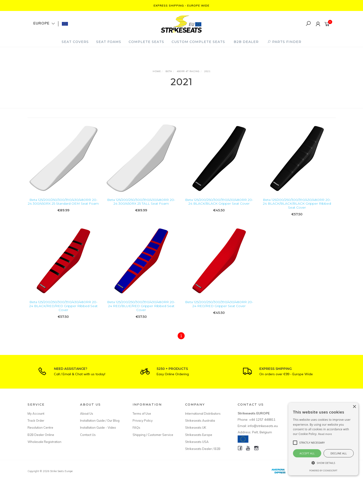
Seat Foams (108, 42)
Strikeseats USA (197, 442)
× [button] (354, 407)
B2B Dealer (246, 42)
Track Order (36, 420)
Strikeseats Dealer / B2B (202, 449)
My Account (36, 413)
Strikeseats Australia (200, 420)
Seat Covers (75, 42)
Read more (325, 434)
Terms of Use (142, 413)
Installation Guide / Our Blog (100, 420)
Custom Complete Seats (198, 42)
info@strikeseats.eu (263, 426)
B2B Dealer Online (41, 435)
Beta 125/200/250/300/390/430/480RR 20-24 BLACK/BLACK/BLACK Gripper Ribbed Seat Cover (297, 204)
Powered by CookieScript (323, 470)
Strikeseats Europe (198, 435)
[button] (323, 463)
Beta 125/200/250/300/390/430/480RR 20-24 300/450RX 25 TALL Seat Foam (141, 202)
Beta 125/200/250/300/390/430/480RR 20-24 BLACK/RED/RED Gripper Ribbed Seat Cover (63, 310)
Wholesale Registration (44, 442)
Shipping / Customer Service (153, 435)
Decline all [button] (339, 453)
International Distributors (203, 413)
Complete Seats (146, 42)
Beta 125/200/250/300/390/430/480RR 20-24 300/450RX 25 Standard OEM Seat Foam (63, 202)
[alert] (323, 439)
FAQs (136, 427)
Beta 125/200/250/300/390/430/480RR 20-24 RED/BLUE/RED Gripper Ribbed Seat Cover (141, 310)
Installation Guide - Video (98, 427)
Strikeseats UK (195, 427)
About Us (86, 413)
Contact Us (88, 435)
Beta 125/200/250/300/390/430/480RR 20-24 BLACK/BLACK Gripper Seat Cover (219, 202)
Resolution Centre (40, 427)
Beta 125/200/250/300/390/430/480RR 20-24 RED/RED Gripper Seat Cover (219, 308)
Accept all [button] (307, 453)
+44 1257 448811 (262, 419)
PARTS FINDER (284, 42)
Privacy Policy (143, 420)
